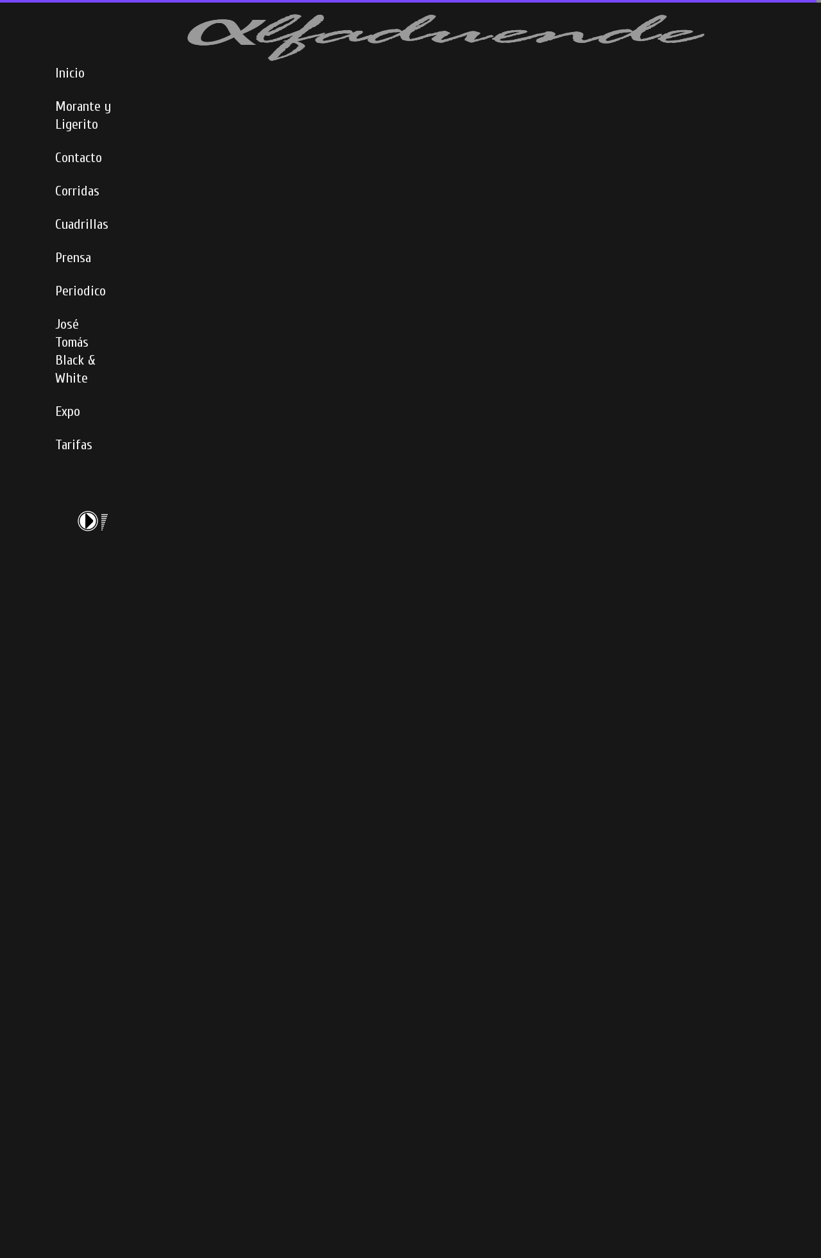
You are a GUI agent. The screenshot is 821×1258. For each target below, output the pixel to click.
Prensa (73, 257)
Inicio (70, 73)
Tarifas (73, 444)
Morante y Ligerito (83, 115)
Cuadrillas (81, 224)
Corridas (77, 191)
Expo (67, 411)
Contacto (78, 157)
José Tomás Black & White (75, 351)
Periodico (80, 291)
